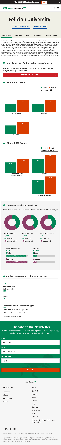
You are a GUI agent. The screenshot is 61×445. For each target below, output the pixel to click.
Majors (48, 35)
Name (3, 338)
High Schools (7, 398)
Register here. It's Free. (29, 75)
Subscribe (30, 370)
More (56, 35)
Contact (34, 401)
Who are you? (6, 356)
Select (4, 361)
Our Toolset (36, 391)
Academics (38, 35)
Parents (5, 401)
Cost (28, 35)
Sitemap (35, 407)
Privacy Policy (37, 410)
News (34, 397)
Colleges (5, 395)
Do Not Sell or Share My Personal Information (43, 421)
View (44, 2)
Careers (34, 394)
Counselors (6, 392)
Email (3, 347)
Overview (18, 35)
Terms (34, 413)
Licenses (35, 417)
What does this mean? (49, 90)
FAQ (33, 404)
